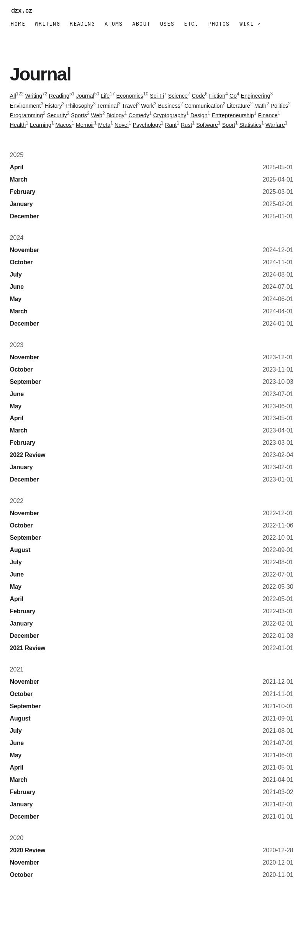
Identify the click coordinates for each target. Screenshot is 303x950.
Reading (82, 24)
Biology (115, 115)
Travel (129, 105)
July (16, 274)
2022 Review (28, 455)
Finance (267, 115)
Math (260, 105)
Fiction (217, 96)
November (24, 250)
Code (198, 96)
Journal (85, 96)
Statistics (250, 125)
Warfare (275, 125)
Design (199, 115)
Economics (129, 96)
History (53, 105)
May (15, 299)
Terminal (107, 105)
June (17, 286)
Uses (167, 24)
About (141, 24)
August (20, 550)
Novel (122, 125)
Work (147, 105)
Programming (26, 115)
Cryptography (169, 115)
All (13, 96)
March (19, 179)
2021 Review (28, 648)
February (23, 191)
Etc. (191, 24)
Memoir (85, 125)
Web (96, 115)
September (25, 381)
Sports (79, 115)
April (16, 167)
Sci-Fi (157, 96)
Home (18, 24)
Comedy (139, 115)
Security (57, 115)
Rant (171, 125)
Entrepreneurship (232, 115)
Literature (238, 105)
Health (18, 125)
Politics (279, 105)
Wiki (248, 24)
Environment (25, 105)
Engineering (255, 96)
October (21, 262)
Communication (203, 105)
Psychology (147, 125)
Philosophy (79, 105)
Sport (228, 125)
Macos (64, 125)
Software (207, 125)
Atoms (114, 24)
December (24, 216)
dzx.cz (23, 10)
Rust (186, 125)
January (21, 204)
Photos (218, 24)
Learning (40, 125)
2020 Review (28, 850)
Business (169, 105)
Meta (104, 125)
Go (233, 96)
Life (105, 96)
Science (178, 96)
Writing (47, 24)
